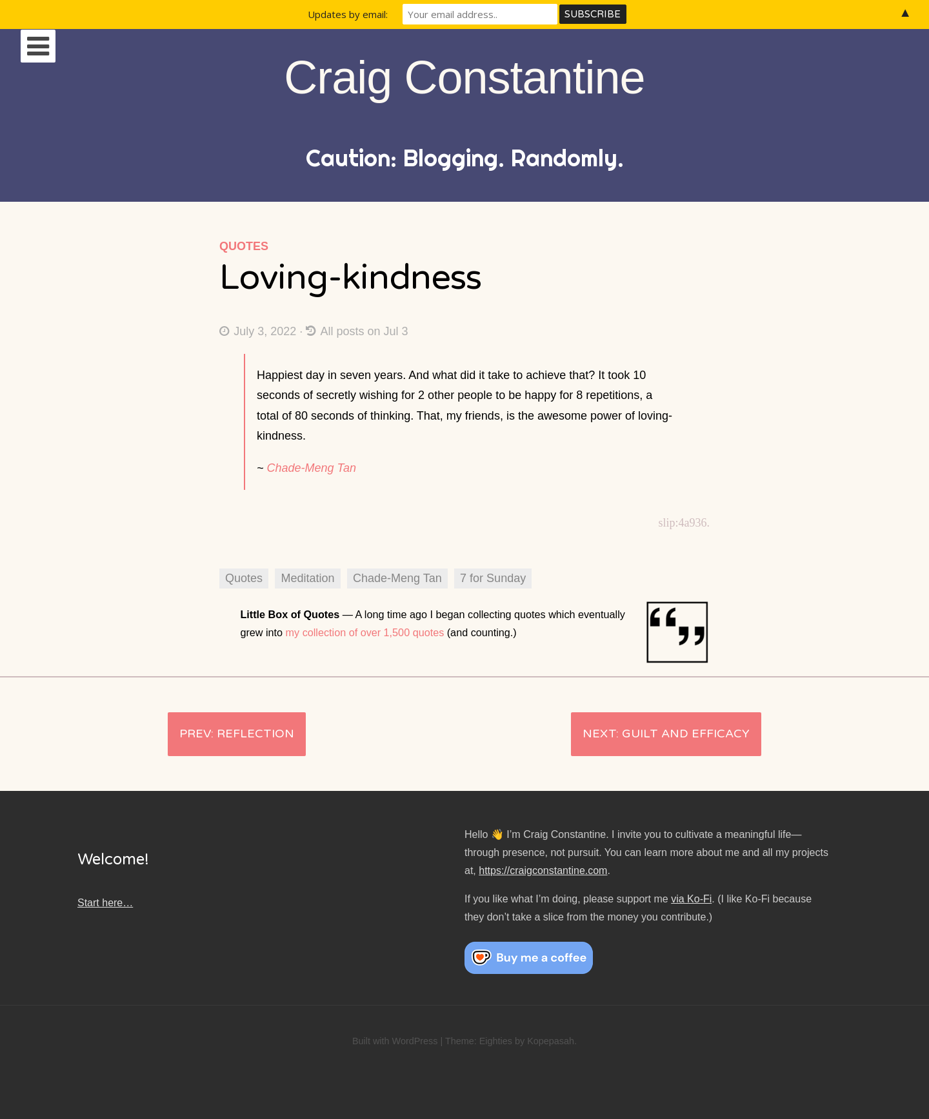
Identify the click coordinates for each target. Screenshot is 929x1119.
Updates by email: (348, 14)
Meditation (307, 578)
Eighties (495, 1041)
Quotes (243, 246)
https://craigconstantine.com (543, 870)
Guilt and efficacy (686, 733)
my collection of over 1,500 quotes (365, 632)
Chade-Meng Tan (311, 468)
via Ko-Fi (691, 898)
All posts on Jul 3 (357, 331)
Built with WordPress (395, 1041)
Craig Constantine (464, 77)
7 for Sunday (493, 578)
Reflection (255, 733)
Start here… (105, 902)
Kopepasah (550, 1041)
